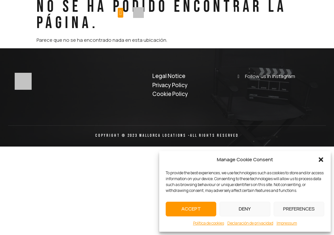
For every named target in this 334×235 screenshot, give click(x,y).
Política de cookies (208, 223)
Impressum (287, 223)
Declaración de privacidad (250, 223)
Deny (245, 208)
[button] (321, 159)
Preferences (299, 208)
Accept (191, 208)
